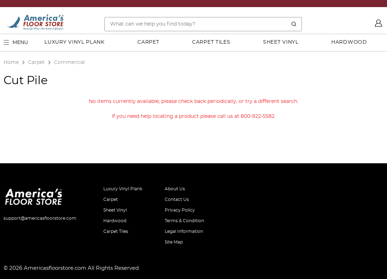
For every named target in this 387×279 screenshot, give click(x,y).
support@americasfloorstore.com (40, 218)
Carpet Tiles (211, 42)
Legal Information (184, 231)
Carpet (148, 42)
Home (11, 62)
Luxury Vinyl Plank (74, 42)
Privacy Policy (180, 210)
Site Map (174, 242)
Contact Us (177, 199)
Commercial (69, 62)
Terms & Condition (184, 221)
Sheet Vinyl (281, 42)
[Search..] (203, 24)
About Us (175, 189)
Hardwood (349, 42)
